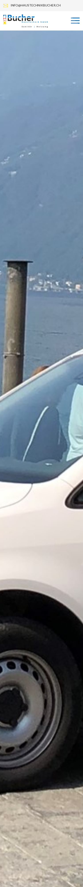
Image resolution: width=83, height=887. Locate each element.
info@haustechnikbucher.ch (36, 5)
